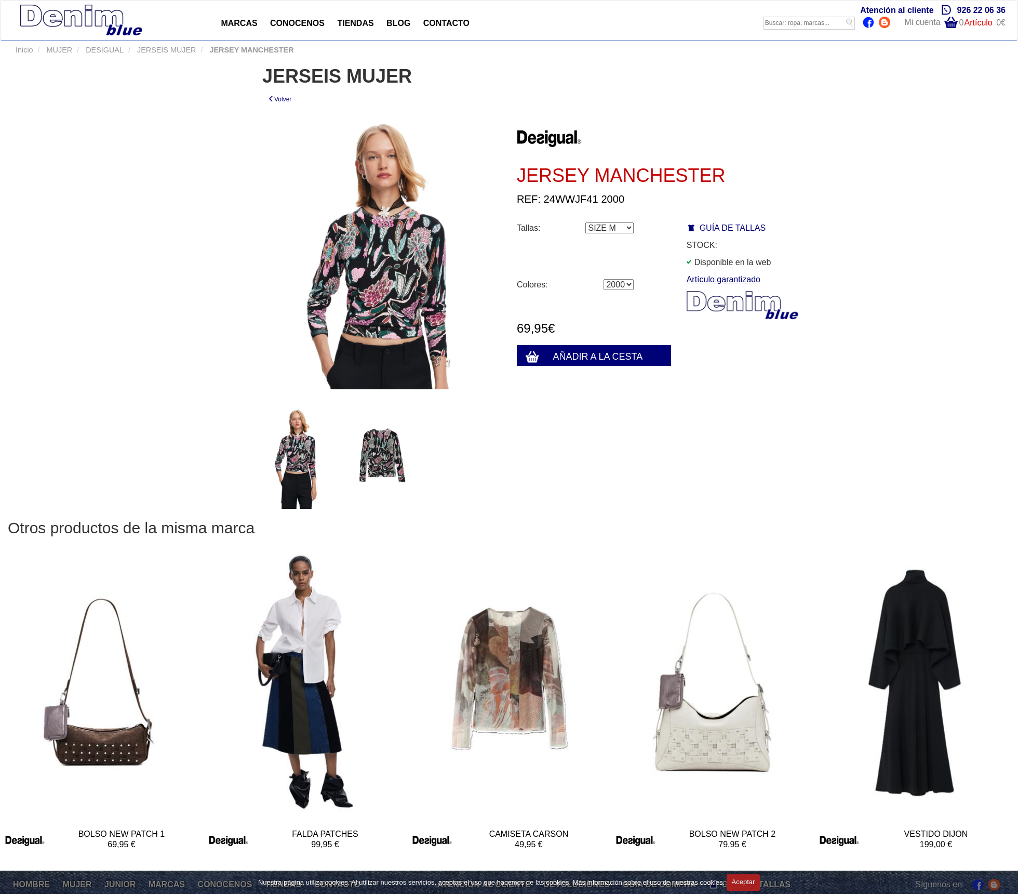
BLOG (398, 23)
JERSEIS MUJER (165, 50)
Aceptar (743, 882)
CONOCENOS (297, 23)
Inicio (24, 50)
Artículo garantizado (723, 279)
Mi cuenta (922, 22)
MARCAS (239, 23)
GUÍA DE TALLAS (733, 228)
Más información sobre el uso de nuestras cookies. (648, 882)
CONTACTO (446, 23)
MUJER (59, 50)
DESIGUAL (104, 50)
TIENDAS (355, 23)
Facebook (870, 23)
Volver (279, 99)
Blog (886, 23)
